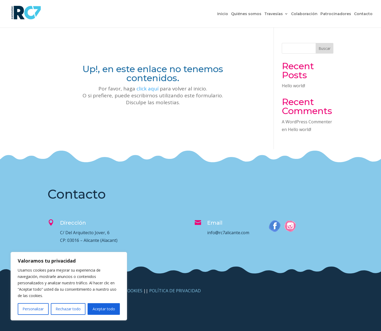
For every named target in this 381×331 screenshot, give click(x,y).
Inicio (222, 14)
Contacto (363, 14)
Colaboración (304, 14)
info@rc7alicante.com (228, 233)
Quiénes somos (246, 14)
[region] (69, 286)
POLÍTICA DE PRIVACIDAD (175, 291)
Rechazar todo (68, 308)
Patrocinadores (335, 14)
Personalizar (33, 308)
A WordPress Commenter (307, 122)
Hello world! (293, 86)
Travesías (273, 14)
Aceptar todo (104, 308)
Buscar (324, 48)
